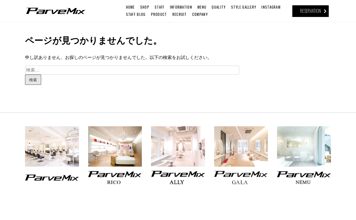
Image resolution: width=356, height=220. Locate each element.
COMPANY (200, 14)
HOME (130, 7)
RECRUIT (179, 14)
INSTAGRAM (271, 7)
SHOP (144, 7)
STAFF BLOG (136, 14)
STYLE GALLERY (243, 7)
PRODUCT (159, 14)
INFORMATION (181, 7)
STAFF (159, 7)
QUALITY (219, 7)
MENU (201, 7)
